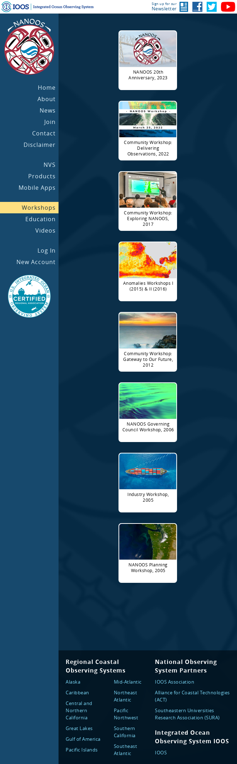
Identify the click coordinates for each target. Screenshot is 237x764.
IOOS (161, 752)
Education (40, 219)
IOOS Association (174, 682)
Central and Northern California (79, 710)
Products (42, 176)
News (48, 110)
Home (47, 87)
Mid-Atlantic (128, 682)
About (46, 99)
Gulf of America (83, 739)
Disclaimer (40, 145)
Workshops (39, 208)
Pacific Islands (82, 749)
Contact (44, 133)
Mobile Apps (37, 188)
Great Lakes (79, 728)
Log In (46, 250)
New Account (36, 262)
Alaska (73, 682)
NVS (50, 165)
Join (50, 122)
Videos (45, 230)
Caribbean (77, 692)
